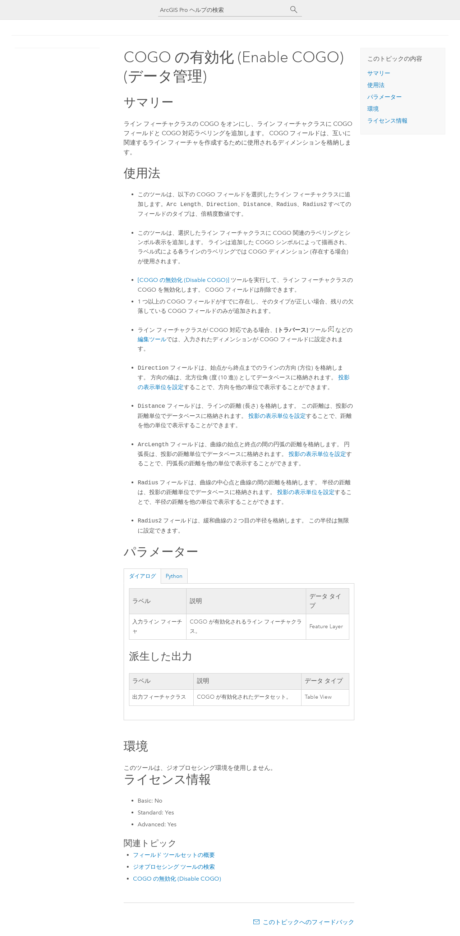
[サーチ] (294, 9)
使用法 (376, 85)
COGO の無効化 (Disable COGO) (177, 878)
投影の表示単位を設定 (277, 415)
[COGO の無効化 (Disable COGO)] (183, 280)
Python (174, 576)
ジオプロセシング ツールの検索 (174, 866)
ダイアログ (142, 576)
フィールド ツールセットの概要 (174, 854)
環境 (373, 108)
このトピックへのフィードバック (308, 922)
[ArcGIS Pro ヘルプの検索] (223, 10)
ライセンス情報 (387, 120)
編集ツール (152, 339)
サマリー (378, 73)
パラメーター (384, 96)
